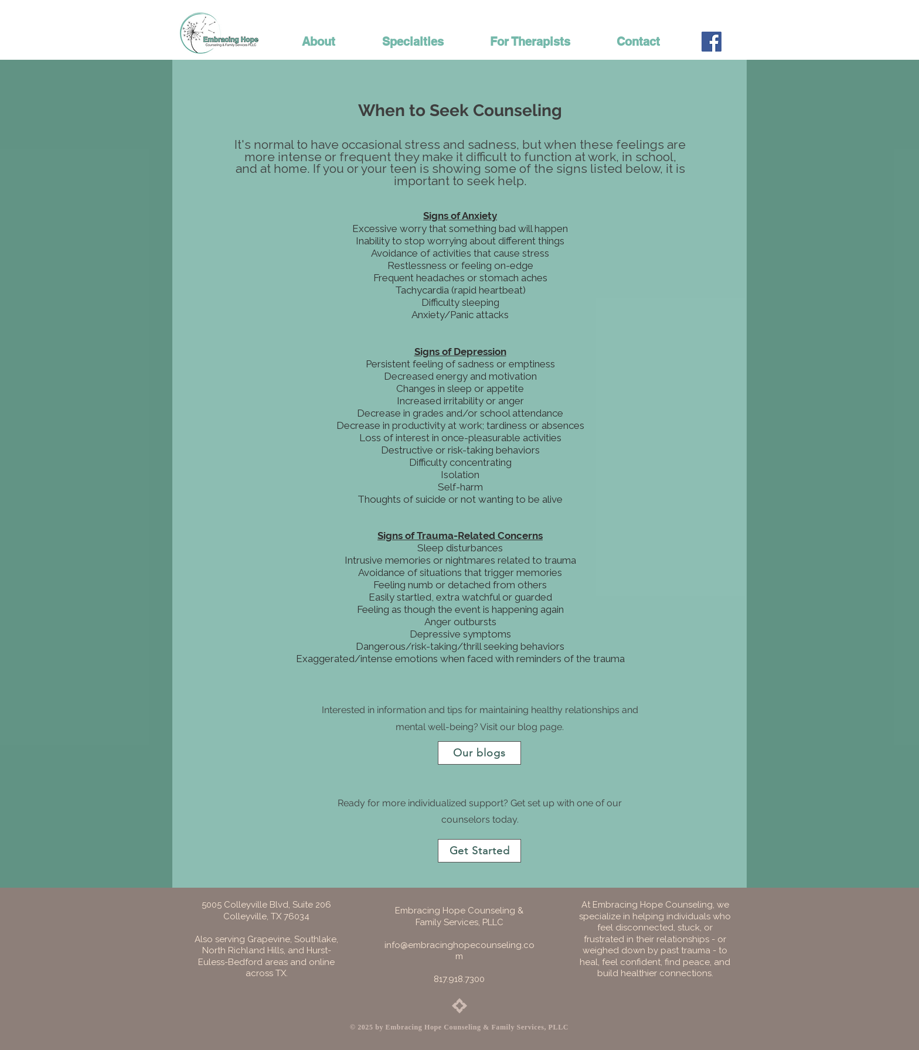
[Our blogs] (479, 753)
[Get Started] (479, 850)
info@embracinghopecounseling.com (459, 951)
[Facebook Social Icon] (711, 42)
